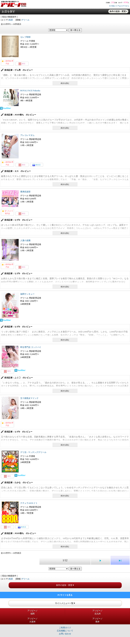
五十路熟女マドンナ (29, 398)
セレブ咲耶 (25, 37)
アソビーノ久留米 (32, 620)
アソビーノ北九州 (97, 612)
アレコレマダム (27, 135)
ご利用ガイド (65, 627)
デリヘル (25, 20)
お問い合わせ (65, 634)
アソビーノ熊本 (97, 620)
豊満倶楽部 (25, 192)
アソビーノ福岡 (32, 612)
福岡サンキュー (27, 294)
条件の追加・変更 (118, 11)
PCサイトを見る (65, 595)
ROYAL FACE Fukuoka (30, 90)
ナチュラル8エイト (29, 503)
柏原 (11, 20)
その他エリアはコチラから (119, 6)
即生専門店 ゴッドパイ (30, 347)
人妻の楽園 (25, 240)
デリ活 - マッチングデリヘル (33, 452)
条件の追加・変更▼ (65, 585)
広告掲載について (65, 631)
